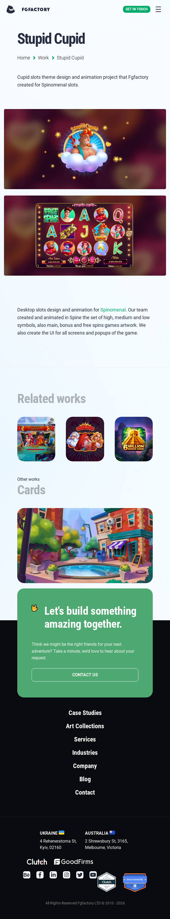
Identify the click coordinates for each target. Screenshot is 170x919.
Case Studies (85, 713)
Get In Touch (137, 9)
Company (85, 766)
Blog (85, 779)
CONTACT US (85, 674)
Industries (85, 752)
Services (85, 739)
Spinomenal (113, 310)
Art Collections (85, 726)
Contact (85, 792)
